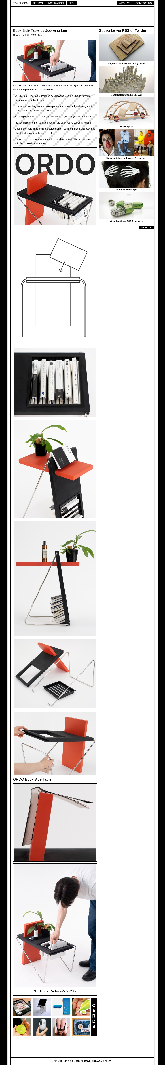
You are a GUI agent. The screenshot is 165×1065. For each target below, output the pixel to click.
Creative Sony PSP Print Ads (126, 221)
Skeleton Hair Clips (126, 189)
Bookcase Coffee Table (63, 991)
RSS (125, 30)
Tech (72, 3)
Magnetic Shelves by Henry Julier (126, 63)
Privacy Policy (102, 1061)
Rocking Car (126, 126)
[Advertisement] (82, 17)
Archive (125, 3)
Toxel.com (20, 3)
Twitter (140, 30)
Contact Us (143, 3)
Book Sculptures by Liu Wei (126, 95)
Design (38, 3)
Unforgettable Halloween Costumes (126, 158)
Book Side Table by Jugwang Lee (40, 30)
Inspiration (56, 3)
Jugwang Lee (61, 95)
